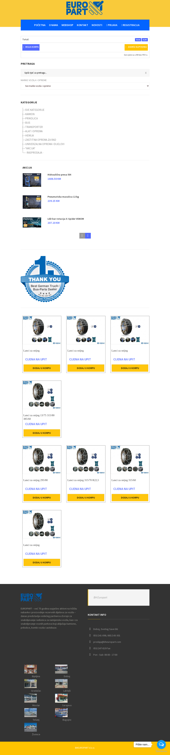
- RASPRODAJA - (34, 152)
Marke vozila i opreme (34, 80)
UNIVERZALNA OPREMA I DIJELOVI (44, 144)
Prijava (111, 25)
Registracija (130, 25)
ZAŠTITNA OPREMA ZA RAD (40, 139)
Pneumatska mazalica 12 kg (63, 196)
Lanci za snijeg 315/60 (124, 483)
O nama (53, 25)
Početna (39, 25)
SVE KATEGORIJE (34, 110)
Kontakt (82, 25)
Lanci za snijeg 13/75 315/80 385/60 (39, 420)
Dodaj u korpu (42, 371)
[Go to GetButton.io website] (161, 751)
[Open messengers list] (161, 744)
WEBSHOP (67, 25)
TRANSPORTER (34, 127)
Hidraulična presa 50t (59, 174)
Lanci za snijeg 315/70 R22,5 (83, 483)
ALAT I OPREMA (34, 131)
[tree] (85, 131)
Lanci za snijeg (31, 353)
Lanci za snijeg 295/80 (35, 483)
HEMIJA (29, 135)
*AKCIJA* (30, 148)
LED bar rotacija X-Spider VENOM (66, 218)
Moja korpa (31, 46)
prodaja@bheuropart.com (107, 641)
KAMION (30, 114)
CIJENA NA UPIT (36, 362)
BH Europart (100, 597)
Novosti (97, 25)
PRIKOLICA (31, 118)
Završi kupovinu (136, 46)
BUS (27, 122)
